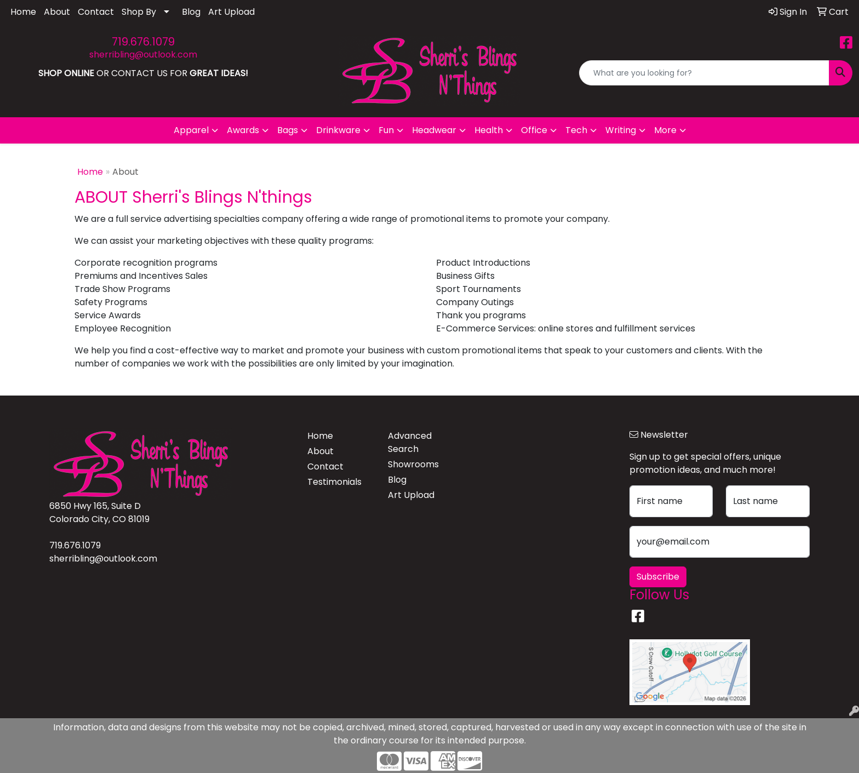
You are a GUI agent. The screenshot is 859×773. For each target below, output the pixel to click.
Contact (96, 11)
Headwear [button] (434, 130)
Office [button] (534, 130)
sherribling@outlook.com (143, 54)
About (57, 11)
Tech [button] (576, 130)
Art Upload (231, 11)
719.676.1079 (143, 41)
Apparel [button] (191, 130)
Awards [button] (243, 130)
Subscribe (658, 576)
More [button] (665, 130)
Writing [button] (620, 130)
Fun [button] (386, 130)
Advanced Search (410, 442)
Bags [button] (287, 130)
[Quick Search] (704, 72)
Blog (191, 11)
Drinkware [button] (338, 130)
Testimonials (334, 482)
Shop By (139, 11)
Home (23, 11)
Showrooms (413, 464)
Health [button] (488, 130)
